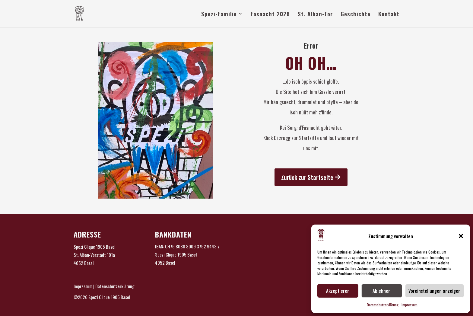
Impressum (409, 304)
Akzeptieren (338, 290)
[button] (461, 236)
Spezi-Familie (219, 14)
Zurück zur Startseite (307, 177)
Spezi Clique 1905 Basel (94, 246)
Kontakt (388, 14)
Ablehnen (382, 290)
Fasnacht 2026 (270, 14)
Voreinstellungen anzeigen (434, 290)
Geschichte (355, 14)
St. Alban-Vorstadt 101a (94, 254)
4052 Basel (84, 263)
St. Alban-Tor (315, 14)
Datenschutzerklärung (382, 304)
